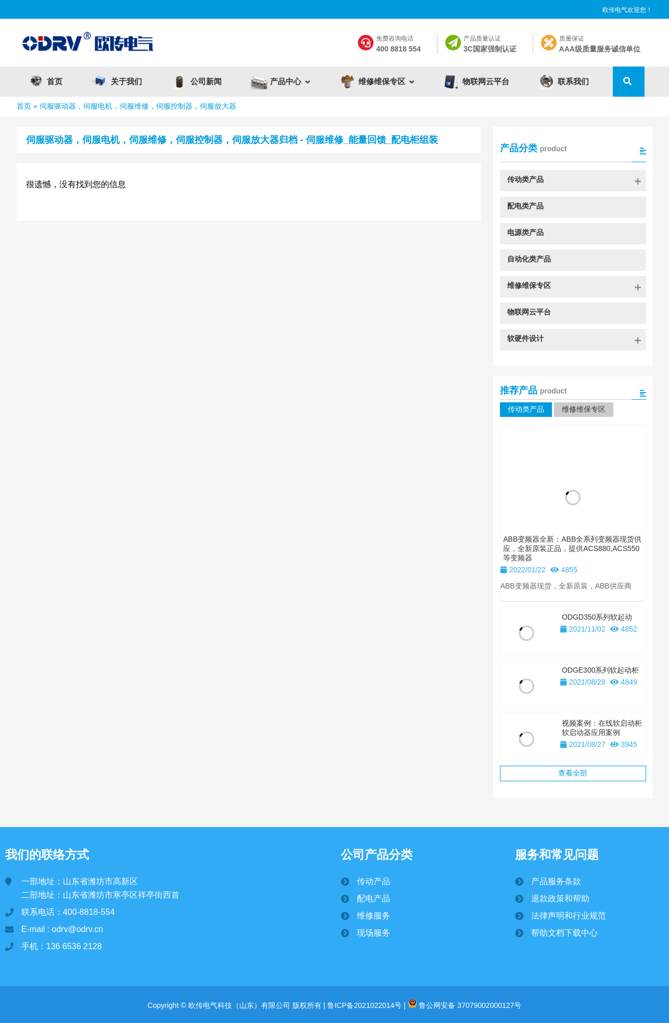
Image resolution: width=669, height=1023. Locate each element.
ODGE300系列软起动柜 (600, 670)
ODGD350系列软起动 (597, 617)
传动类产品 (526, 409)
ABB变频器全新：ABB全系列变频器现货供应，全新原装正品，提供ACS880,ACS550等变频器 (572, 548)
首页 (24, 106)
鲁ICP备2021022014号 (363, 1005)
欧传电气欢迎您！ (627, 10)
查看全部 (572, 773)
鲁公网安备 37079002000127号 (465, 1005)
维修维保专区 (584, 409)
